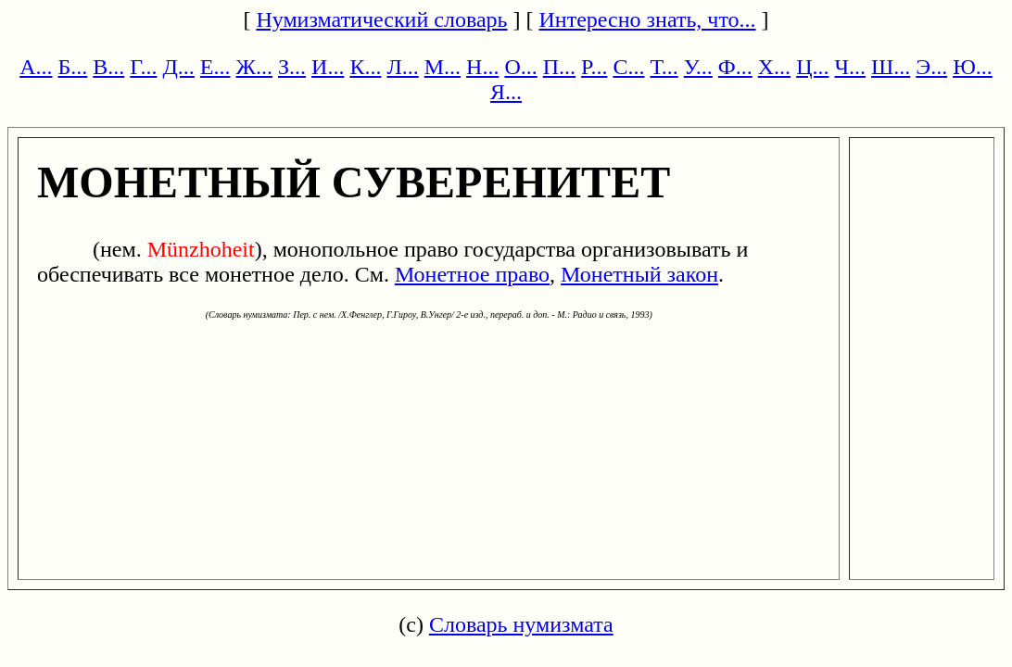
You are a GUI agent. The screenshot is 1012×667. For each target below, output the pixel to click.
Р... (594, 67)
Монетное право (472, 274)
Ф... (735, 67)
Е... (215, 67)
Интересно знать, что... (647, 19)
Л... (402, 67)
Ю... (973, 67)
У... (698, 67)
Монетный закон (639, 274)
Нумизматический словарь (381, 19)
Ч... (850, 67)
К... (365, 67)
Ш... (890, 67)
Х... (774, 67)
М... (442, 67)
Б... (73, 67)
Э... (931, 67)
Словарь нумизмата (521, 624)
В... (108, 67)
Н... (482, 67)
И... (327, 67)
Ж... (254, 67)
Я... (506, 92)
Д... (178, 67)
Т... (663, 67)
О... (520, 67)
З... (292, 67)
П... (559, 67)
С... (628, 67)
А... (35, 67)
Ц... (812, 67)
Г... (143, 67)
